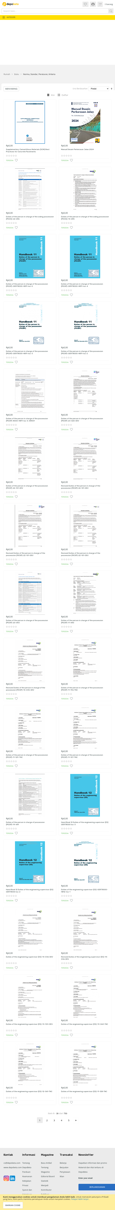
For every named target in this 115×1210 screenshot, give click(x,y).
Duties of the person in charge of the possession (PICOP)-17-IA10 (82, 621)
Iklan (62, 1176)
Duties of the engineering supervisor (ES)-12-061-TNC (29, 1091)
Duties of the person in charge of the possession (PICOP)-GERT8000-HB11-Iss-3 (27, 352)
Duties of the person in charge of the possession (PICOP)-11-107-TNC (82, 756)
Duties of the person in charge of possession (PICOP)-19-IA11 (25, 823)
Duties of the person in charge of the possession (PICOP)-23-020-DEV (82, 419)
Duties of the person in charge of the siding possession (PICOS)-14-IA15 (85, 218)
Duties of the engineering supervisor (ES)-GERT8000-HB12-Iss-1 (84, 891)
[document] (57, 1202)
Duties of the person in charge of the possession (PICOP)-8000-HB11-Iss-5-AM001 (27, 419)
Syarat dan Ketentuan (27, 1192)
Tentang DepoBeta (26, 1165)
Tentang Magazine (45, 1169)
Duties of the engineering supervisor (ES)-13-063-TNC (84, 1024)
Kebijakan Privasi (26, 1183)
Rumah (7, 74)
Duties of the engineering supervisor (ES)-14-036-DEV (29, 957)
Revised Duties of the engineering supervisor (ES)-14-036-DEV (84, 958)
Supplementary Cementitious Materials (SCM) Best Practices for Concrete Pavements (27, 150)
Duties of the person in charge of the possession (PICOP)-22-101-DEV (27, 487)
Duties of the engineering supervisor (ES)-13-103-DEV (29, 1024)
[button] (16, 160)
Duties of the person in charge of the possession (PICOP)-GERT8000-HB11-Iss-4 (82, 285)
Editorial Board (48, 1176)
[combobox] (49, 11)
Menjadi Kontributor (46, 1187)
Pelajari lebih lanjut (80, 1199)
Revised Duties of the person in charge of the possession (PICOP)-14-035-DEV (25, 689)
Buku (16, 74)
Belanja (63, 1163)
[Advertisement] (57, 42)
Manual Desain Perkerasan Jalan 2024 (77, 149)
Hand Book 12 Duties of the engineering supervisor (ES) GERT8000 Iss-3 (84, 823)
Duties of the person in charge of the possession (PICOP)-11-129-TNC (27, 756)
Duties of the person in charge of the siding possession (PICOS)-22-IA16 (30, 218)
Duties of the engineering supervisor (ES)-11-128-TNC (84, 1091)
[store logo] (11, 4)
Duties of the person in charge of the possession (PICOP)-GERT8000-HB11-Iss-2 (82, 352)
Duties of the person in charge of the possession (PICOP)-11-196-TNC (82, 689)
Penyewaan (65, 1172)
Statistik (44, 1180)
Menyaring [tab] (11, 88)
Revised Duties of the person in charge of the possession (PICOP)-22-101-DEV (80, 487)
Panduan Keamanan (27, 1174)
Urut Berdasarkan (80, 88)
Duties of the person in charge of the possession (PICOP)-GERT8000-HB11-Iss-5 (27, 285)
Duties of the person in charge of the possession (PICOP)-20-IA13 (27, 621)
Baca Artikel (46, 1163)
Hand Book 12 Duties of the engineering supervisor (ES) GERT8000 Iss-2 (29, 891)
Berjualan (64, 1167)
